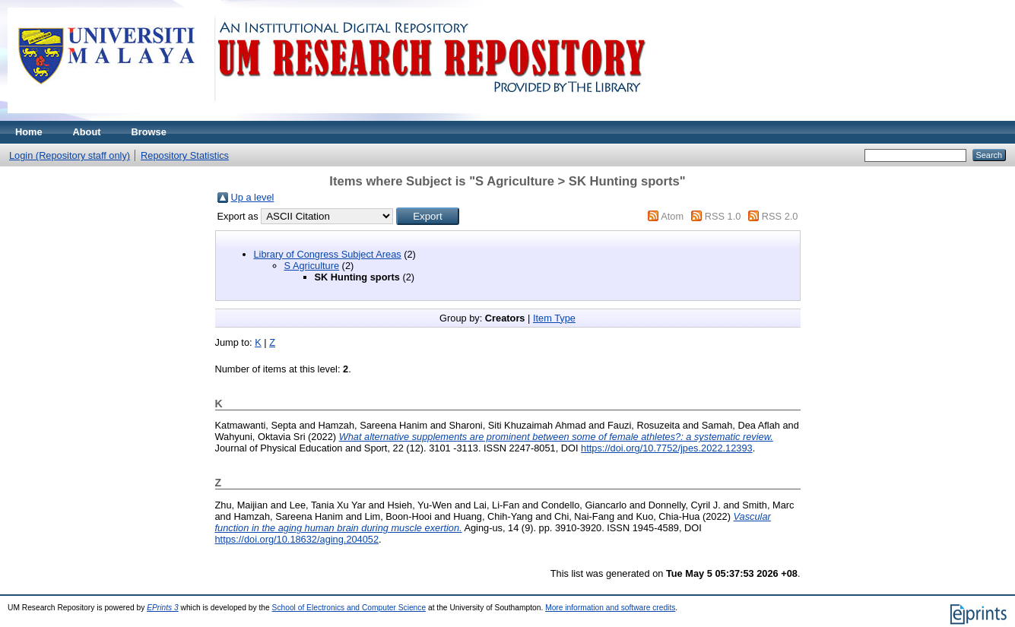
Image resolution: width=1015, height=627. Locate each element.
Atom (672, 216)
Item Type (554, 318)
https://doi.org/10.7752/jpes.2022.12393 (667, 448)
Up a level (252, 197)
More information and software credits (610, 607)
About (87, 132)
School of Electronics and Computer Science (349, 607)
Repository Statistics (185, 155)
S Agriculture (312, 265)
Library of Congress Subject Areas (327, 254)
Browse (149, 132)
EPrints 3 (163, 607)
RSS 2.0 (780, 216)
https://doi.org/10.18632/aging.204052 (297, 539)
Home (29, 132)
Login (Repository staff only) (69, 155)
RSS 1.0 (723, 216)
